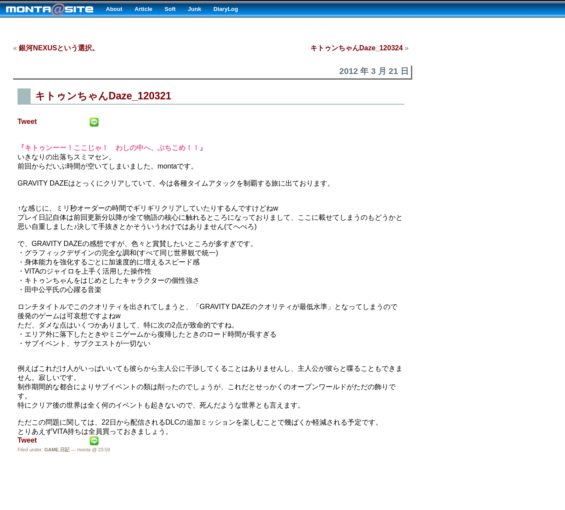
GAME (51, 449)
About (114, 9)
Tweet (27, 121)
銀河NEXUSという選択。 (59, 48)
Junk (194, 9)
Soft (170, 9)
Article (143, 9)
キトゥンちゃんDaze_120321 (103, 96)
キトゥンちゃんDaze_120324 (356, 48)
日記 (65, 449)
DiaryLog (226, 9)
